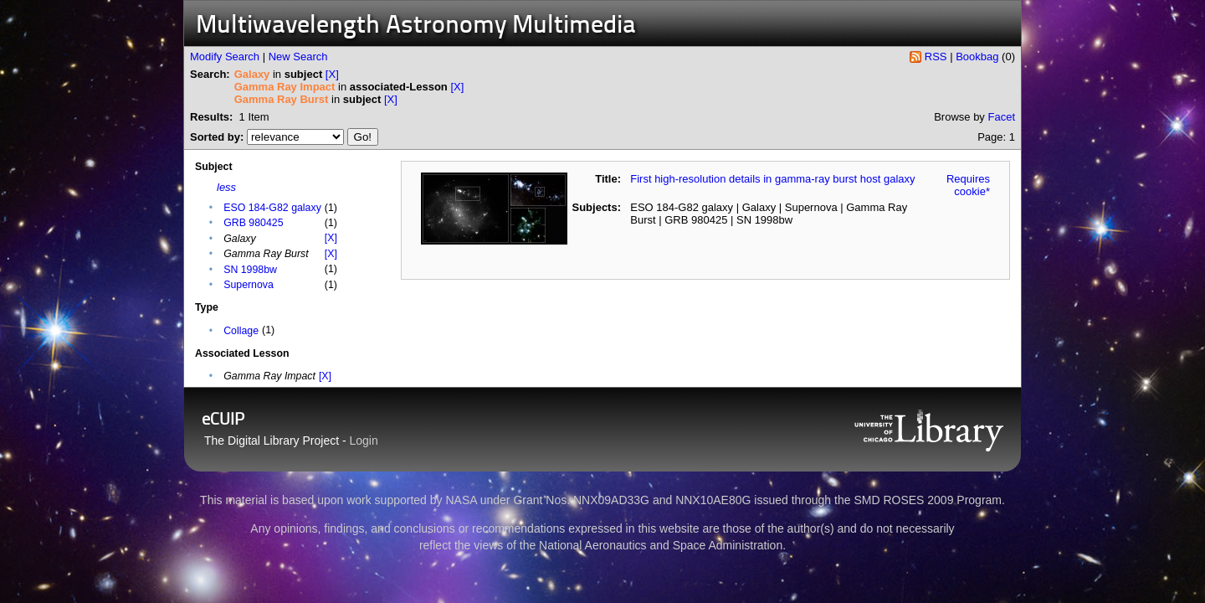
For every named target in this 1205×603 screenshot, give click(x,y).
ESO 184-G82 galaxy (272, 208)
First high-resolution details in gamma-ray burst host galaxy (772, 179)
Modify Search (224, 56)
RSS (936, 56)
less (226, 187)
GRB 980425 (253, 223)
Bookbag (977, 56)
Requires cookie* (968, 185)
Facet (1001, 117)
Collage (241, 331)
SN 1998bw (250, 270)
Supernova (248, 285)
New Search (298, 56)
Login (364, 440)
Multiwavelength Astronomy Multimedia (416, 26)
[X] (332, 74)
